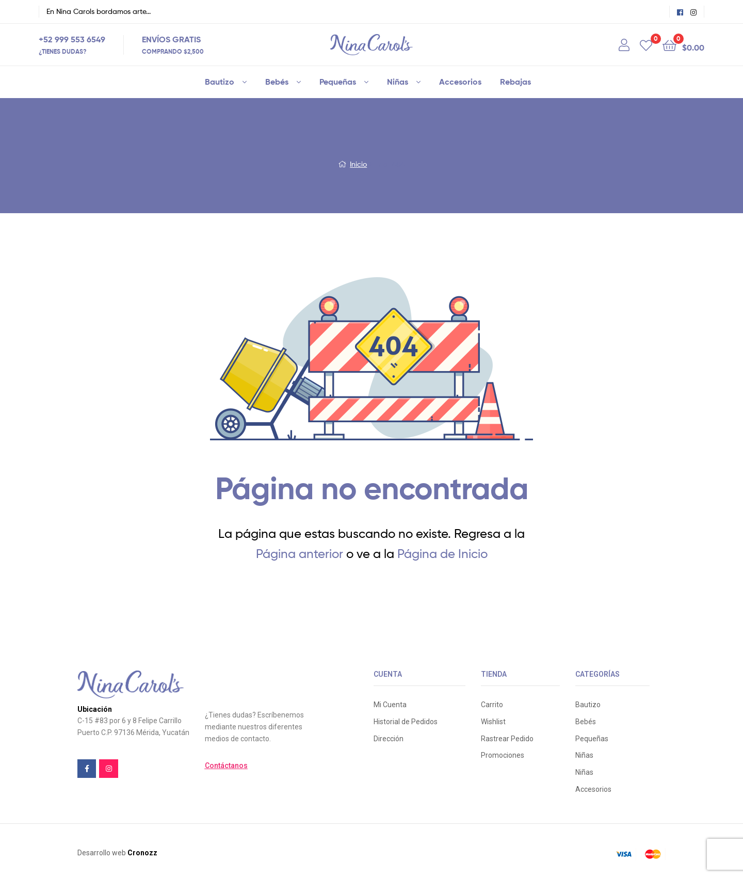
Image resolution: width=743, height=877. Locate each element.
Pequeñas (337, 81)
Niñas (397, 81)
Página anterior (299, 553)
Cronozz (142, 853)
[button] (226, 765)
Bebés (276, 81)
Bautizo (219, 81)
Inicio (358, 164)
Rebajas (515, 81)
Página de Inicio (442, 553)
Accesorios (460, 81)
